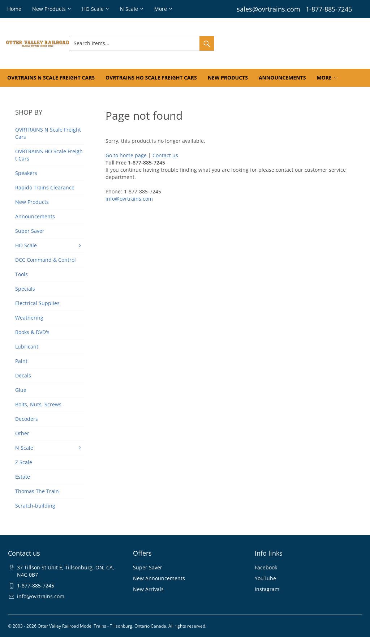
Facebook (266, 567)
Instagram (267, 589)
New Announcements (159, 578)
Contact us (165, 155)
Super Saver (147, 567)
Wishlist (301, 43)
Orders (276, 43)
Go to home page (126, 155)
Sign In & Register (239, 43)
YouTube (265, 578)
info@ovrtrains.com (129, 198)
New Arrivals (148, 589)
